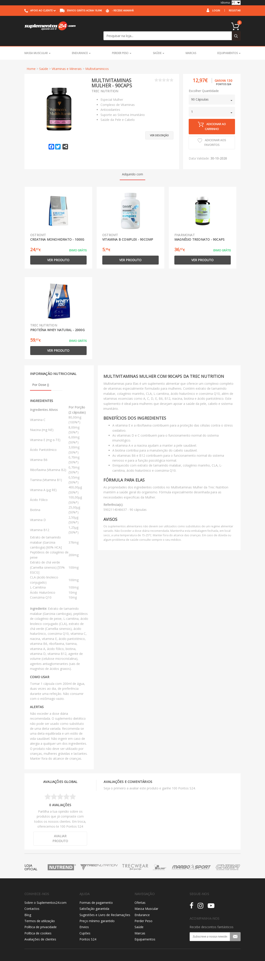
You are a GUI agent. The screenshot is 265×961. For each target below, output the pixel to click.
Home (31, 60)
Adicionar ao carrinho (212, 117)
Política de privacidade (40, 918)
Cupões (84, 924)
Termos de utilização (39, 912)
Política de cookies (37, 924)
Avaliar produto (60, 829)
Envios (84, 918)
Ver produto (58, 251)
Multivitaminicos (97, 60)
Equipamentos (229, 44)
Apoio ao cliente (40, 10)
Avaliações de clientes (40, 930)
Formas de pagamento (96, 893)
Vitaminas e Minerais (67, 60)
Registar (235, 10)
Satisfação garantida (94, 899)
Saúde (158, 44)
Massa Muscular (37, 44)
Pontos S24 (87, 930)
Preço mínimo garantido (97, 912)
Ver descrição (159, 124)
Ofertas (140, 893)
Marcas (191, 44)
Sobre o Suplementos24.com (45, 893)
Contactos (31, 899)
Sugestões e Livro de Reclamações (104, 906)
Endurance (81, 44)
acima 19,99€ (81, 10)
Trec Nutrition (105, 82)
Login (216, 10)
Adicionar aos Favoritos (212, 133)
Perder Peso (121, 44)
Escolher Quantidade (204, 82)
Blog (27, 906)
